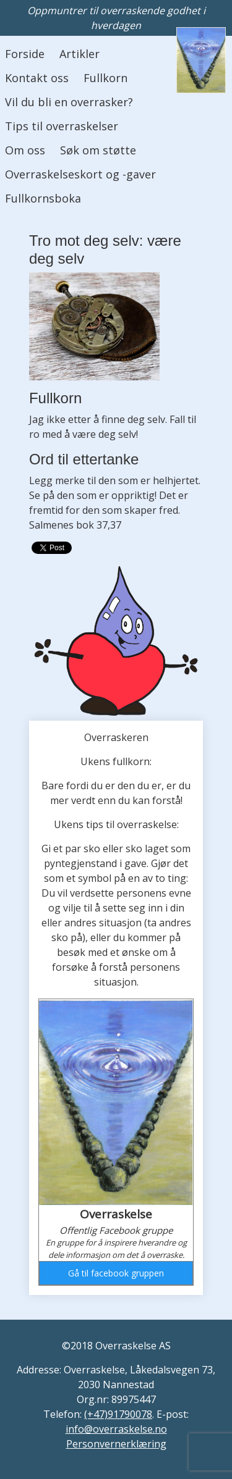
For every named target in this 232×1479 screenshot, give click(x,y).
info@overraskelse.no (116, 1429)
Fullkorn (105, 77)
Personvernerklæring (116, 1444)
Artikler (79, 53)
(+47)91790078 (118, 1414)
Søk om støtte (98, 150)
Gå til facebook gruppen (116, 1273)
